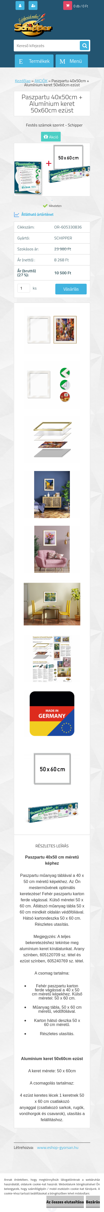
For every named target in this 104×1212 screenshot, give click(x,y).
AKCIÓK (40, 81)
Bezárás (93, 1202)
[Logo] (49, 25)
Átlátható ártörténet (34, 214)
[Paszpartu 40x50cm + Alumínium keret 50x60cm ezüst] (52, 332)
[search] (84, 46)
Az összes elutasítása (65, 1202)
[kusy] (23, 288)
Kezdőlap (23, 81)
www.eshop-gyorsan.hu (58, 1147)
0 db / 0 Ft (81, 6)
